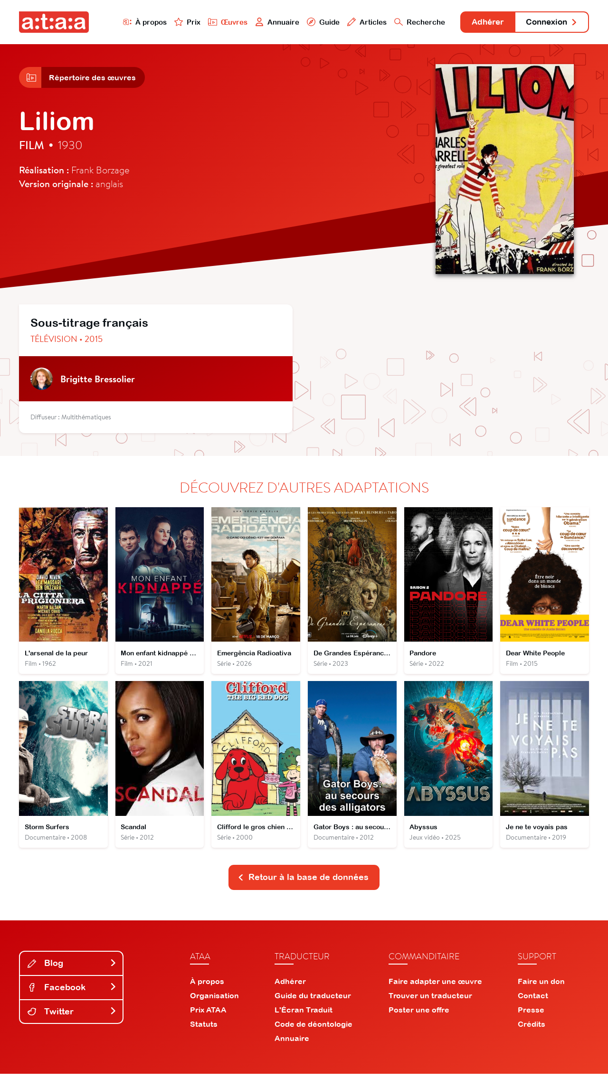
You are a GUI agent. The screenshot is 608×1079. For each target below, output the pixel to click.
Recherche (410, 22)
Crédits (531, 1029)
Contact (533, 1000)
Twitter (72, 1016)
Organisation (214, 1000)
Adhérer (481, 23)
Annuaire (267, 22)
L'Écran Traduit (303, 1015)
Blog (72, 968)
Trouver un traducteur (430, 1000)
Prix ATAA (208, 1015)
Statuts (204, 1029)
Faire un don (541, 986)
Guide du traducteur (313, 1000)
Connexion (549, 23)
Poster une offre (419, 1015)
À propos (134, 22)
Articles (357, 22)
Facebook (72, 992)
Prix (176, 22)
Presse (531, 1015)
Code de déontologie (313, 1029)
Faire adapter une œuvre (435, 986)
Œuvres (217, 22)
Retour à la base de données (303, 882)
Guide (313, 22)
